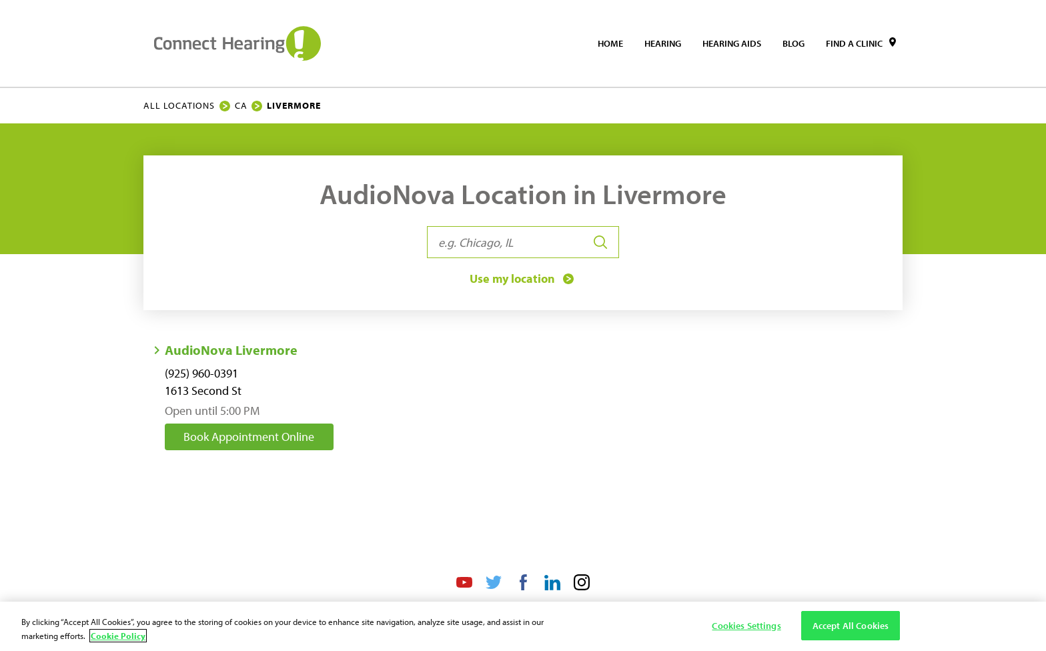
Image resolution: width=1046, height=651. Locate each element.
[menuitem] (610, 43)
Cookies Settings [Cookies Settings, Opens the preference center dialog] (746, 626)
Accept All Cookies (851, 626)
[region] (523, 626)
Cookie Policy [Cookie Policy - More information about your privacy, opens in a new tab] (118, 635)
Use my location (523, 279)
